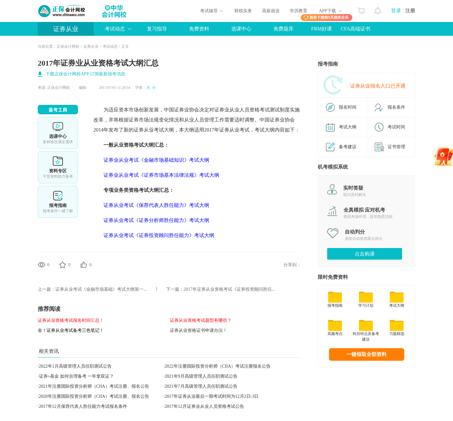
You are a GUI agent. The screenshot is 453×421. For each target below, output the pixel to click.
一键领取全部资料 (366, 354)
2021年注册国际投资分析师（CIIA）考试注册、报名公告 (94, 386)
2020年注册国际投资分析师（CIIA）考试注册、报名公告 (94, 396)
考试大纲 (347, 127)
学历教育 (298, 10)
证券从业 (65, 28)
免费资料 (199, 28)
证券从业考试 (149, 129)
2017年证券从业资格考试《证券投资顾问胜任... (229, 289)
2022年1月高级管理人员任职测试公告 (75, 366)
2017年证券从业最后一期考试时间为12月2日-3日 (212, 396)
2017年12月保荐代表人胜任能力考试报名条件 (83, 406)
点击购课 (365, 253)
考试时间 (396, 127)
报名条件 (396, 107)
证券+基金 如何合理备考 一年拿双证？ (76, 376)
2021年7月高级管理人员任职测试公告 (201, 386)
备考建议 (347, 146)
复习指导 (157, 28)
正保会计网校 (68, 46)
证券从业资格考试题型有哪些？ (201, 320)
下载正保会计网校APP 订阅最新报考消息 (85, 74)
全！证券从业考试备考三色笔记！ (71, 330)
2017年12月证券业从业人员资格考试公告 (204, 406)
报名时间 (347, 107)
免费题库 (283, 28)
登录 (396, 10)
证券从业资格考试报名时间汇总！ (71, 320)
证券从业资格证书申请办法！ (198, 330)
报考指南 (58, 202)
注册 (410, 10)
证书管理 (396, 146)
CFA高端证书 (355, 28)
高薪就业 (271, 10)
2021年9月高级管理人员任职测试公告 (201, 376)
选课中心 (241, 28)
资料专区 (58, 167)
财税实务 (243, 10)
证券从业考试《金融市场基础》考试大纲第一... (101, 289)
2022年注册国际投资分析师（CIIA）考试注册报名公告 (218, 366)
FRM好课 (321, 28)
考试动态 (115, 28)
